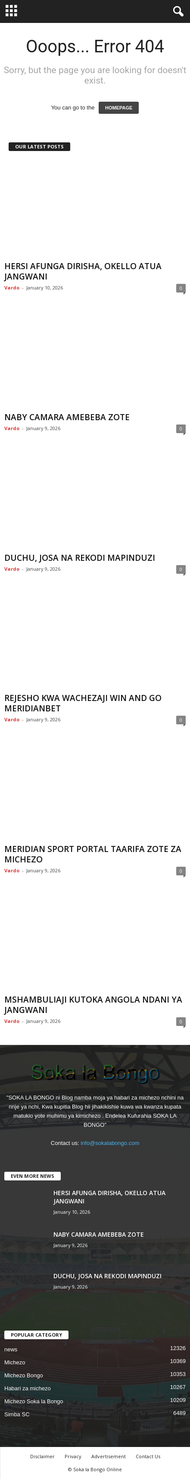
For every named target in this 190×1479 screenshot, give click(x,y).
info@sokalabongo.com (110, 1143)
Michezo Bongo (23, 1375)
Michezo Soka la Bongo (33, 1401)
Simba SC (17, 1414)
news (10, 1349)
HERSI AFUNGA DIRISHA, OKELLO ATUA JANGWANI (83, 271)
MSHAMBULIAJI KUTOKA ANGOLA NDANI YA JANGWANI (93, 1005)
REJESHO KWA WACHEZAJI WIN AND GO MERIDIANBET (83, 703)
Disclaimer (42, 1456)
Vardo (11, 287)
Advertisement (108, 1456)
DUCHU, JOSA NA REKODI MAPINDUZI (79, 557)
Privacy (73, 1456)
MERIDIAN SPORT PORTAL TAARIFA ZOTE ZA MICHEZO (92, 854)
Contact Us (148, 1456)
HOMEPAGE (118, 107)
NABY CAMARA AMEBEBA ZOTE (67, 417)
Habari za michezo (27, 1388)
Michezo (14, 1362)
